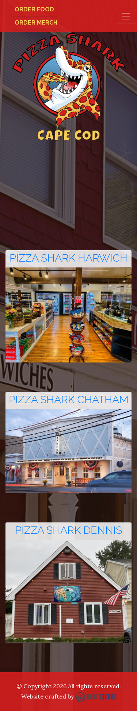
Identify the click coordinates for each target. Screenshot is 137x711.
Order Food (34, 9)
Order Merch (36, 22)
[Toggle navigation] (126, 16)
